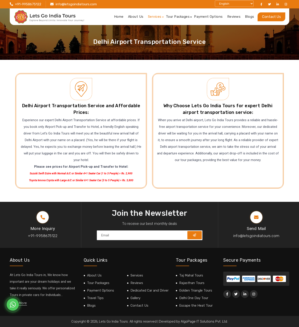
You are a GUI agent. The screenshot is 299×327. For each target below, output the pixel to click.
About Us (136, 17)
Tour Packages (178, 17)
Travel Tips (95, 298)
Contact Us (271, 17)
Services (154, 17)
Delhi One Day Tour (193, 298)
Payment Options (208, 17)
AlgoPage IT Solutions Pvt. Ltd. (204, 321)
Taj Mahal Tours (191, 275)
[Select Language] (234, 3)
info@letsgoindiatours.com (76, 4)
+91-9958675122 (28, 4)
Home (119, 17)
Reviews (234, 17)
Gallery (135, 298)
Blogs (249, 17)
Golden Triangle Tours (195, 290)
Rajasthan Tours (191, 283)
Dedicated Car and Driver (149, 290)
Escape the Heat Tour (196, 306)
